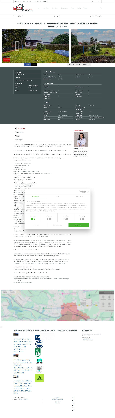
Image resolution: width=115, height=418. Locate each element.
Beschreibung (21, 128)
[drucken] (89, 64)
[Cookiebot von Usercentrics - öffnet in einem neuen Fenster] (79, 192)
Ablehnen (36, 225)
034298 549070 (18, 1)
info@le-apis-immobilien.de (81, 157)
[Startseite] (23, 8)
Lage (18, 136)
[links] (54, 16)
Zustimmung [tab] (35, 196)
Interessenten (64, 8)
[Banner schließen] (88, 191)
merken (78, 64)
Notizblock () (71, 64)
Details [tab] (57, 196)
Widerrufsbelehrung (57, 399)
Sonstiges (19, 139)
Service (79, 8)
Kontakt (86, 8)
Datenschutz (57, 401)
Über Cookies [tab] (79, 196)
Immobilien (46, 8)
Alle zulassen (78, 225)
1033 (16, 87)
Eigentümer (55, 8)
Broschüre (84, 64)
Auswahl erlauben (57, 225)
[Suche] (102, 9)
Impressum (57, 397)
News (72, 8)
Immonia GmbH (24, 399)
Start (39, 8)
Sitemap (57, 403)
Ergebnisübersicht (18, 16)
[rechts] (60, 16)
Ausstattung (20, 132)
